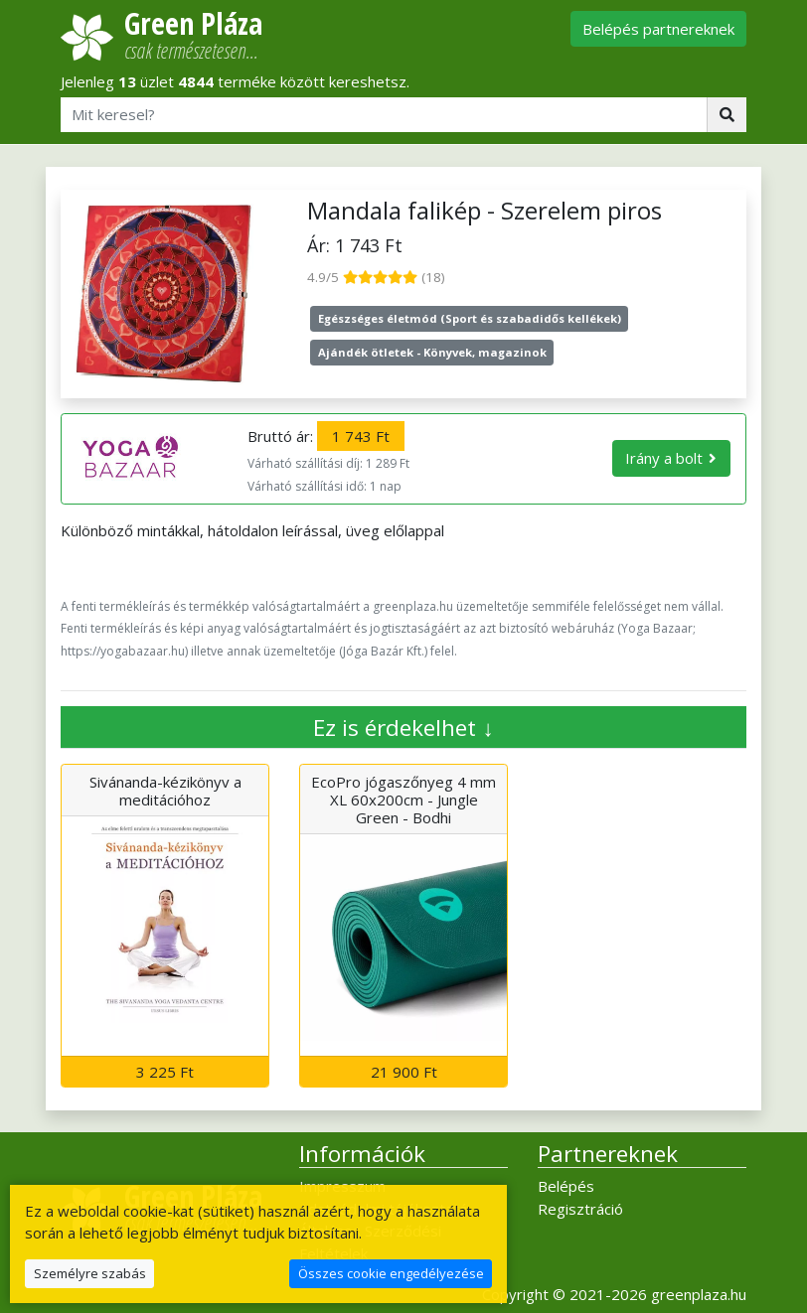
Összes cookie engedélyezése (391, 1273)
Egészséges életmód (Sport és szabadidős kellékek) (469, 318)
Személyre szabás (90, 1273)
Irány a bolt (664, 458)
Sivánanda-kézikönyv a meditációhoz (165, 790)
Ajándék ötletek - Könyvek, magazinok (432, 352)
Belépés (566, 1186)
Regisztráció (580, 1209)
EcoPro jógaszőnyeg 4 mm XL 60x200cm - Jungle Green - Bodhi (403, 799)
